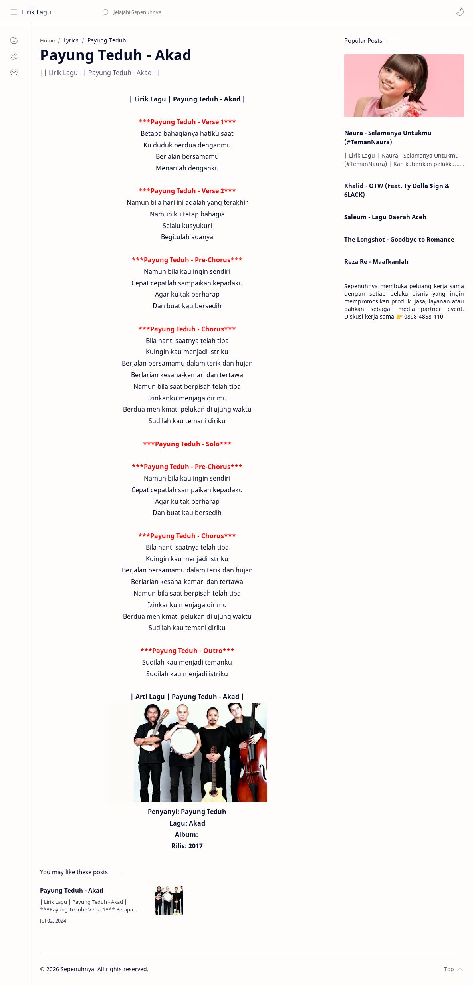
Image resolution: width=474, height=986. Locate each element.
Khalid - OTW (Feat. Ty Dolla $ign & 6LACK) (396, 190)
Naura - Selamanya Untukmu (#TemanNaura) (388, 137)
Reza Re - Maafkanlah (376, 261)
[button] (460, 12)
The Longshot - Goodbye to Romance (399, 239)
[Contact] (14, 72)
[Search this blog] (166, 12)
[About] (14, 56)
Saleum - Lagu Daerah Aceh (385, 217)
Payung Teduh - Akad (71, 890)
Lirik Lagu (36, 12)
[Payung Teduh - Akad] (169, 900)
